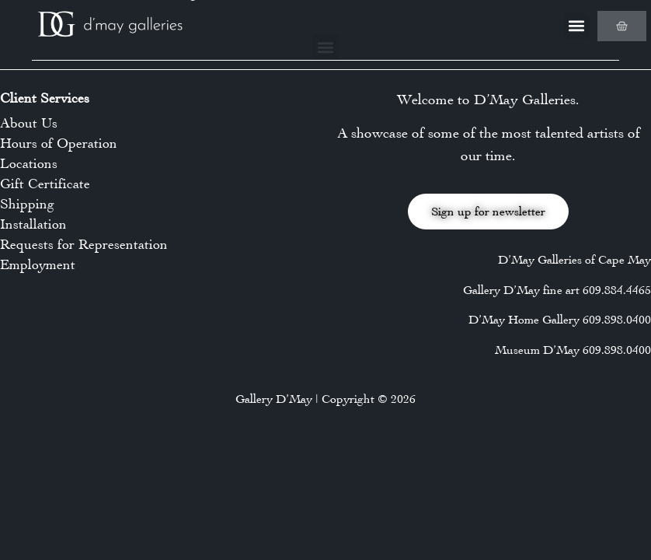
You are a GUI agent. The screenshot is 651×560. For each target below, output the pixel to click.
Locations (28, 163)
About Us (28, 122)
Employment (37, 264)
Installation (33, 224)
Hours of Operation (58, 143)
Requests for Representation (84, 244)
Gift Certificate (45, 183)
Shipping (27, 203)
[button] (577, 26)
